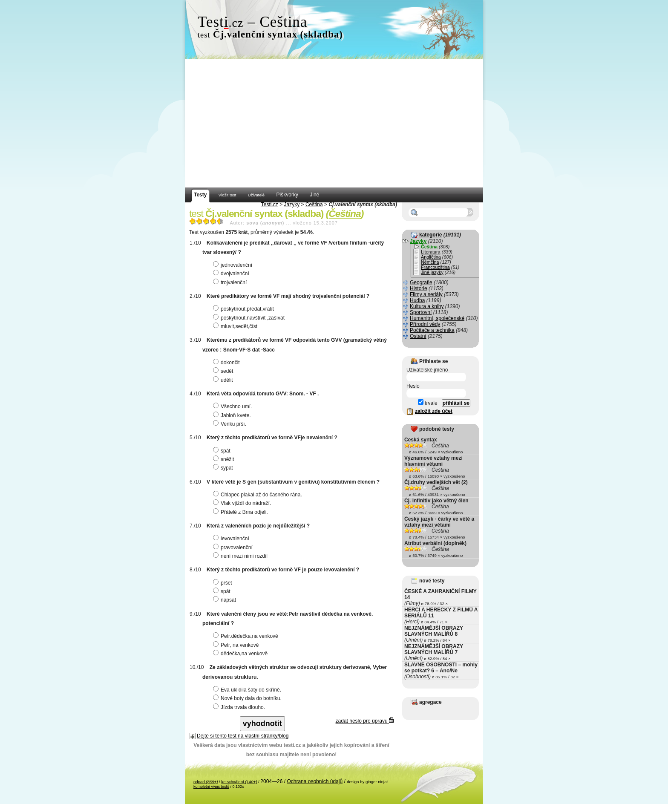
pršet (223, 583)
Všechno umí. (233, 406)
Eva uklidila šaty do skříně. (248, 690)
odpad (205, 781)
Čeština (314, 204)
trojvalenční (231, 282)
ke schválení (239, 781)
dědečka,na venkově (241, 654)
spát (222, 451)
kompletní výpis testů (211, 786)
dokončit (227, 363)
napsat (225, 600)
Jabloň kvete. (233, 415)
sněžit (224, 459)
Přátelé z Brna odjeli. (241, 512)
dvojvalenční (232, 274)
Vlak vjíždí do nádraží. (243, 503)
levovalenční (232, 539)
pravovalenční (234, 547)
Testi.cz (269, 204)
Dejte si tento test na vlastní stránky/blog (242, 736)
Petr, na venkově (237, 645)
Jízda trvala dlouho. (240, 707)
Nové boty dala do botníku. (248, 698)
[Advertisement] (334, 123)
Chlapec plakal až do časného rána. (258, 495)
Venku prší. (230, 424)
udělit (224, 380)
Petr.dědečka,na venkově (246, 636)
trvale (428, 403)
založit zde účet (433, 411)
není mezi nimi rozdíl (241, 556)
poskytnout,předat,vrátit (244, 309)
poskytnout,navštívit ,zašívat (250, 318)
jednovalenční (233, 265)
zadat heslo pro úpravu (365, 721)
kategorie (430, 235)
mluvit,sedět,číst (236, 326)
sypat (224, 468)
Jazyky (292, 204)
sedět (224, 371)
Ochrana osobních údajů (315, 781)
